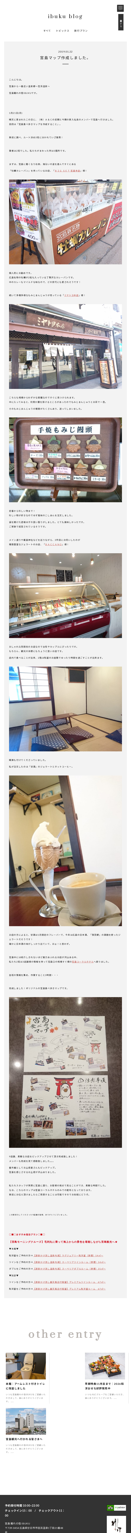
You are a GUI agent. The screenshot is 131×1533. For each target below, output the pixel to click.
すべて (47, 30)
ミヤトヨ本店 (71, 295)
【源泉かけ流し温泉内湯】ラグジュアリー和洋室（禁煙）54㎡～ (68, 1255)
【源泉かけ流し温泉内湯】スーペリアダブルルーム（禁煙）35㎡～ (69, 1268)
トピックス (62, 30)
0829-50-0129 (20, 1487)
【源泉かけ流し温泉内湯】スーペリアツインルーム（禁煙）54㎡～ (69, 1262)
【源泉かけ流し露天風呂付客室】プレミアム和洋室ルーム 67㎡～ (69, 1289)
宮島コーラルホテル (83, 961)
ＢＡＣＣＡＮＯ (53, 544)
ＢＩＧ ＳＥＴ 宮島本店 (67, 170)
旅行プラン (81, 30)
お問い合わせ (29, 1505)
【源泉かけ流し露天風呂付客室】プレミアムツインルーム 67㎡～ (69, 1282)
